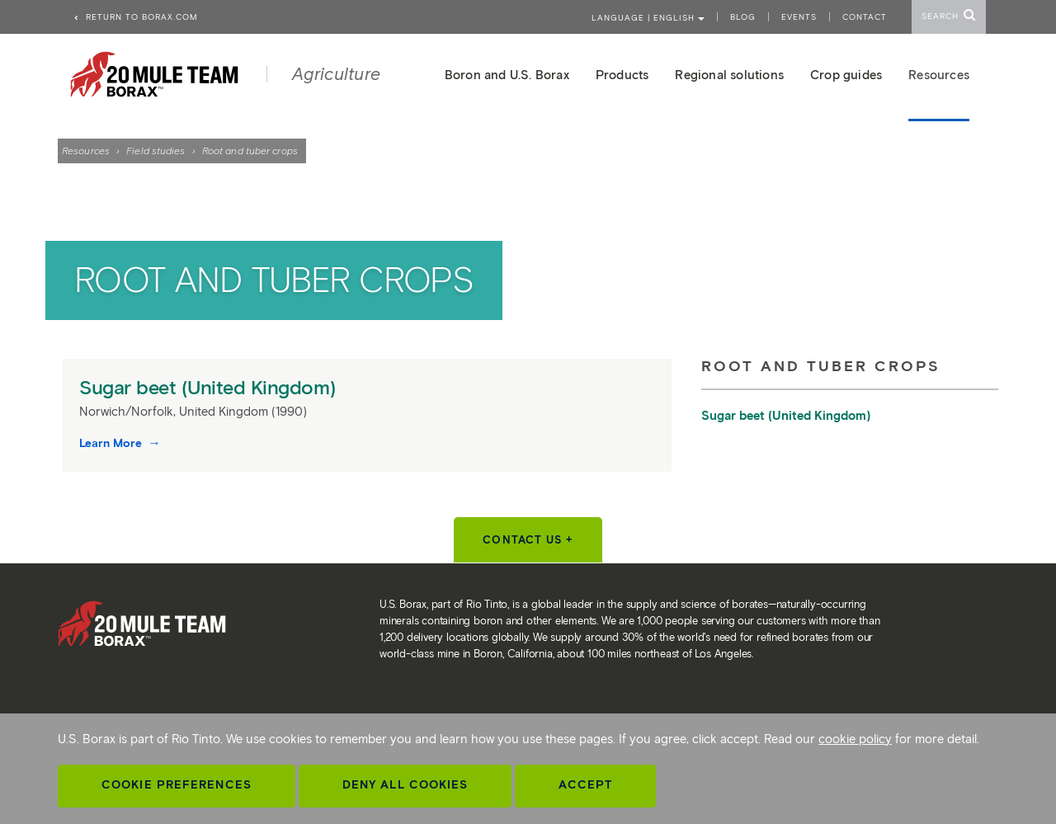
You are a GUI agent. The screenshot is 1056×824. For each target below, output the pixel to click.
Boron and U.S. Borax (507, 75)
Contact (864, 16)
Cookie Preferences (176, 785)
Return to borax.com (135, 17)
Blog (743, 16)
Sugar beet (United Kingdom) (210, 387)
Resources (86, 150)
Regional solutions (729, 75)
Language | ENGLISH (648, 17)
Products (622, 75)
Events (799, 16)
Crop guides (846, 75)
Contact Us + (528, 540)
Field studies (155, 150)
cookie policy (855, 739)
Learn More (112, 443)
